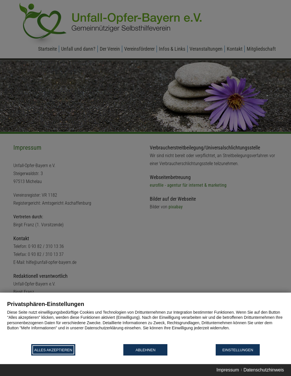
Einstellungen (237, 350)
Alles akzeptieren (53, 350)
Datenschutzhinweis (264, 369)
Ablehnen (145, 350)
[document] (145, 322)
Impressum (228, 369)
